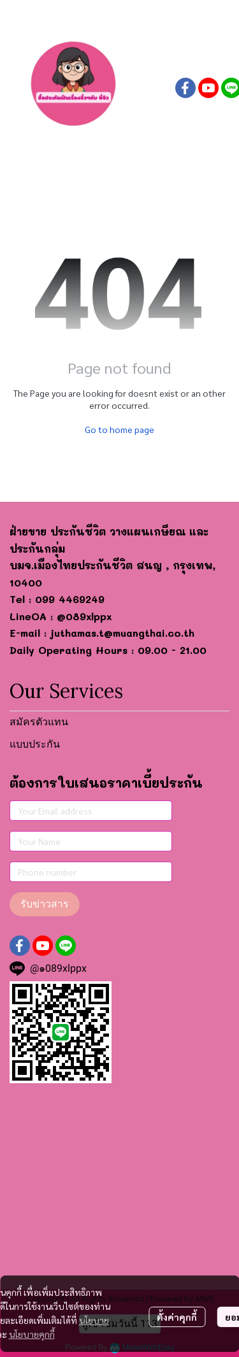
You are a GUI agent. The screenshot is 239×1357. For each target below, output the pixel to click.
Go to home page (119, 429)
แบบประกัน (35, 744)
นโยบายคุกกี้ (32, 1334)
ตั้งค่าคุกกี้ (177, 1317)
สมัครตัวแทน (39, 722)
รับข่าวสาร (44, 904)
